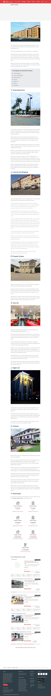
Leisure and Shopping (17, 75)
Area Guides (32, 681)
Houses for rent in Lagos (22, 686)
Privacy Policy (32, 684)
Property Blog (32, 680)
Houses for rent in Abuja (22, 680)
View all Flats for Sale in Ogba (33, 538)
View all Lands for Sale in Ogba (25, 551)
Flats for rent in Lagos (21, 685)
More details (26, 567)
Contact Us (32, 682)
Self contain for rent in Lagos (22, 690)
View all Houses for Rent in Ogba (18, 525)
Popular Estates (16, 77)
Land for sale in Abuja (21, 682)
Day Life (14, 79)
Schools (14, 83)
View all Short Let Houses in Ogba (17, 511)
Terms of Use (32, 685)
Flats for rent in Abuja (21, 679)
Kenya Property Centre (41, 686)
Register (38, 1)
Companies (23, 1)
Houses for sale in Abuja (22, 681)
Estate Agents (32, 673)
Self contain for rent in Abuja (22, 684)
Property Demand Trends (22, 673)
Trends (33, 1)
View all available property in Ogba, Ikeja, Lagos (25, 647)
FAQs (31, 686)
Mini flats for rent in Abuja (22, 683)
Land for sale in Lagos (21, 688)
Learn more (5, 684)
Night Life (15, 81)
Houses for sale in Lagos (22, 687)
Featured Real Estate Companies (8, 690)
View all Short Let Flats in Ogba (33, 511)
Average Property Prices (22, 674)
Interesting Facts (16, 73)
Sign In (42, 1)
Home (5, 667)
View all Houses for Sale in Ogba (18, 538)
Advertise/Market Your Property (8, 689)
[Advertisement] (25, 13)
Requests (29, 1)
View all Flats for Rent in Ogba (33, 525)
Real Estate (15, 85)
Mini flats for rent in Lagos (22, 689)
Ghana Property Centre (41, 687)
